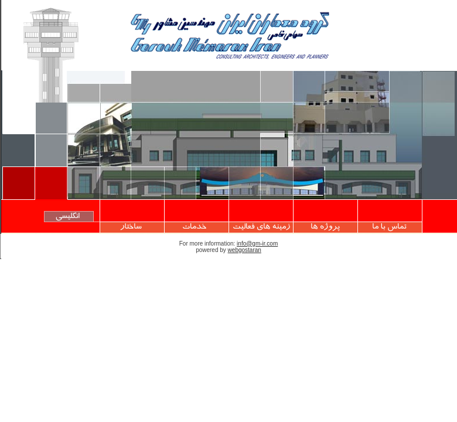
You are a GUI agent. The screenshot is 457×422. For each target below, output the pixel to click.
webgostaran (244, 250)
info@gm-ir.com (257, 243)
